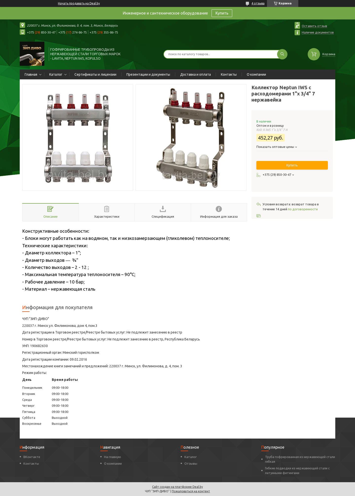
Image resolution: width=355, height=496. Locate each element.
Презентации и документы (148, 74)
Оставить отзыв (314, 26)
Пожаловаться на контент (191, 491)
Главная (31, 74)
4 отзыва (258, 3)
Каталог (55, 74)
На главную (112, 457)
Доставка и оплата (195, 74)
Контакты (229, 74)
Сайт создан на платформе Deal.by (177, 486)
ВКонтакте (31, 457)
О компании (256, 74)
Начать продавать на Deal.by (79, 3)
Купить (221, 13)
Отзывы (190, 463)
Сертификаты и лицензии (95, 74)
